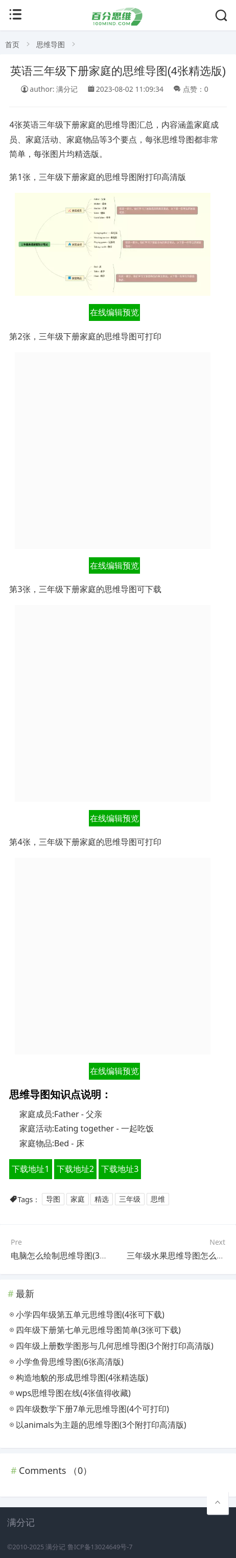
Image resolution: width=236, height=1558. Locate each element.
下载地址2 (75, 1169)
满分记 (55, 1547)
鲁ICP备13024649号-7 (100, 1547)
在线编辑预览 (114, 312)
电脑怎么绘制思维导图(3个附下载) (73, 1255)
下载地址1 (30, 1169)
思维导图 (50, 44)
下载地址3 (119, 1169)
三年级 (129, 1199)
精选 (102, 1199)
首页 (12, 44)
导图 (53, 1199)
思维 (158, 1199)
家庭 (77, 1199)
